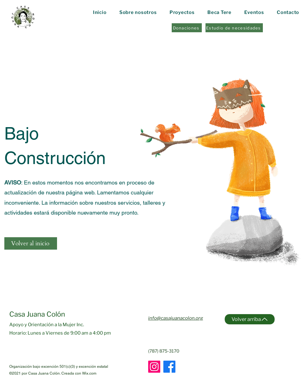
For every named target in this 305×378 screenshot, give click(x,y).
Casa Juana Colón (37, 314)
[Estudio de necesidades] (234, 27)
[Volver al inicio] (30, 243)
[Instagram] (154, 367)
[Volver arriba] (249, 319)
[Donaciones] (187, 27)
